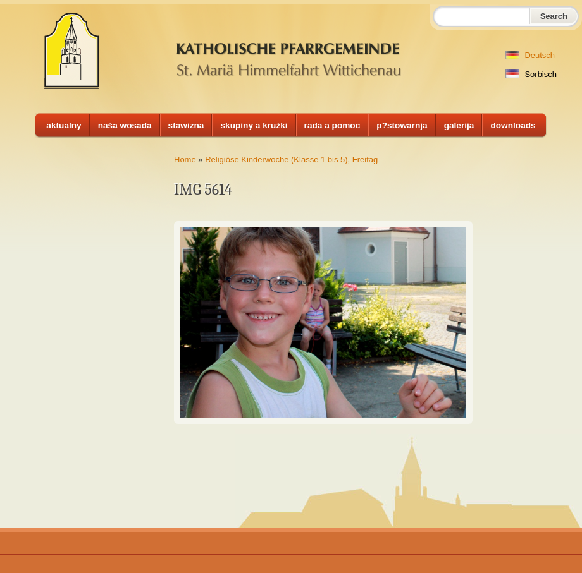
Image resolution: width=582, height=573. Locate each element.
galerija (459, 125)
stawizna (186, 125)
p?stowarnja (401, 125)
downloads (512, 125)
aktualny (63, 125)
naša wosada (125, 125)
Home (185, 159)
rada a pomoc (332, 125)
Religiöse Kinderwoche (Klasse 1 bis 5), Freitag (291, 159)
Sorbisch (531, 74)
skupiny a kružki (253, 125)
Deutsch (530, 55)
